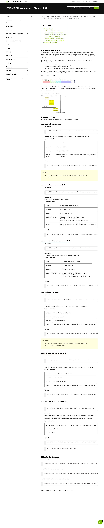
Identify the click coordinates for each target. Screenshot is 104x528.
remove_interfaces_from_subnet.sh (55, 35)
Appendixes (8, 70)
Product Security (52, 523)
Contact (59, 523)
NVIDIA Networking (63, 16)
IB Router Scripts (48, 29)
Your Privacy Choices (18, 523)
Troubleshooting (10, 66)
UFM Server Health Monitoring (13, 41)
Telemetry (8, 52)
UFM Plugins (9, 63)
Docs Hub (18, 1)
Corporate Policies (43, 523)
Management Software (90, 16)
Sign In (95, 1)
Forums (87, 1)
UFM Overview (9, 30)
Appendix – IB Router (73, 18)
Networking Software (76, 16)
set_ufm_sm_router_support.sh (54, 40)
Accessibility (35, 523)
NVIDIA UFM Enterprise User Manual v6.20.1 (55, 18)
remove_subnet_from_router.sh (54, 38)
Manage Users (9, 37)
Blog (82, 1)
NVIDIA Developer (74, 1)
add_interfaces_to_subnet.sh (54, 33)
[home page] (10, 1)
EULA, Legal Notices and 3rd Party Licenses (14, 78)
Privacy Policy (9, 523)
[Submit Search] (96, 7)
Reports (8, 48)
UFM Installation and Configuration (14, 33)
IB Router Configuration (50, 42)
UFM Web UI (9, 55)
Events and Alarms (10, 44)
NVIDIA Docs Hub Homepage (49, 16)
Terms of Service (27, 523)
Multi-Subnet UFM (10, 59)
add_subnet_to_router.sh (52, 36)
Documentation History (11, 74)
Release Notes (9, 26)
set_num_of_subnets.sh (52, 31)
